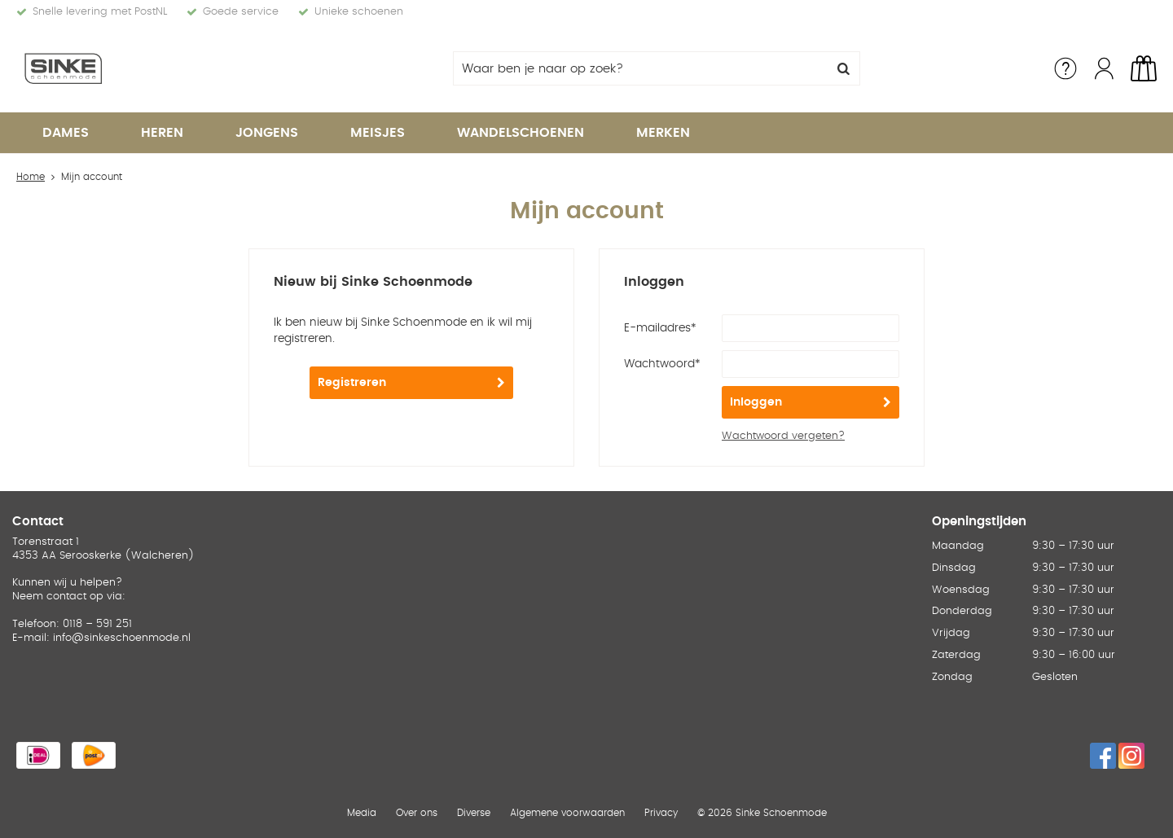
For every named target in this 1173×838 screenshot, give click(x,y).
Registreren (352, 382)
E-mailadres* (660, 328)
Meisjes (377, 132)
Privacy (661, 813)
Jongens (266, 132)
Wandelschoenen (520, 132)
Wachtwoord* (662, 364)
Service (1065, 68)
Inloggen (756, 402)
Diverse (473, 813)
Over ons (416, 813)
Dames (65, 132)
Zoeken (843, 68)
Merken (663, 132)
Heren (162, 132)
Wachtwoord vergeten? (783, 436)
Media (361, 813)
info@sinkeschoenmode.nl (122, 638)
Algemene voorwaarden (567, 813)
